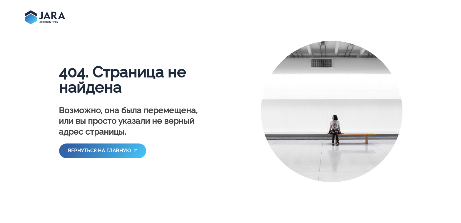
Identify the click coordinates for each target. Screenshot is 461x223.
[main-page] (45, 17)
